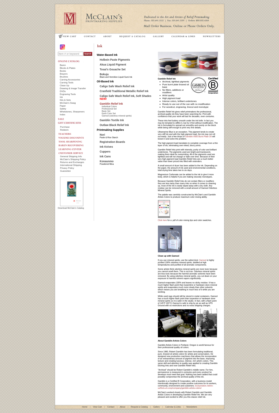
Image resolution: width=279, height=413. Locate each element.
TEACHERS (74, 133)
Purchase (65, 127)
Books (63, 71)
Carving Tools (66, 82)
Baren (63, 65)
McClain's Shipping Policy (73, 159)
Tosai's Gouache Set (113, 69)
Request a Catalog (139, 407)
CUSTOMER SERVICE (74, 152)
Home (84, 407)
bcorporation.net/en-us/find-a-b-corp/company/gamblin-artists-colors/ (185, 387)
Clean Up (64, 85)
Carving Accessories (70, 79)
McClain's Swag (68, 103)
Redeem (64, 129)
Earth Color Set (109, 113)
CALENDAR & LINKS (183, 36)
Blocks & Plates (68, 68)
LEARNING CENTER (74, 148)
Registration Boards (112, 142)
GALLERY (158, 36)
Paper (63, 105)
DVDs (63, 91)
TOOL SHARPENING (74, 140)
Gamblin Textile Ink (112, 120)
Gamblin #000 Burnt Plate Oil (198, 136)
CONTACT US (90, 36)
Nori (102, 134)
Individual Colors (109, 106)
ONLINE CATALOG (71, 61)
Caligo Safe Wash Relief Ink (117, 86)
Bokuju (104, 74)
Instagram (63, 47)
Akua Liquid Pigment (113, 64)
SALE (71, 118)
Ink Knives (106, 146)
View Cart (97, 407)
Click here (162, 220)
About (122, 407)
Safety (63, 108)
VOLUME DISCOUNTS (74, 137)
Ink (61, 97)
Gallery (156, 407)
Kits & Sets (65, 100)
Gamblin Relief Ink (111, 103)
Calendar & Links (173, 407)
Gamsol (202, 260)
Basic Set (106, 111)
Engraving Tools (68, 94)
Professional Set (109, 109)
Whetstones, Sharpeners (72, 111)
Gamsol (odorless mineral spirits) (117, 116)
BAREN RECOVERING (74, 144)
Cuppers (105, 151)
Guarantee (65, 171)
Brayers (64, 73)
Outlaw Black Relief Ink (114, 125)
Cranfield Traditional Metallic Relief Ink (124, 91)
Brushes (64, 76)
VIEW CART (67, 36)
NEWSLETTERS (211, 36)
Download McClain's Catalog (71, 206)
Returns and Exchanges (72, 162)
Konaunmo (107, 161)
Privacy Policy (67, 168)
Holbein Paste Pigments (115, 59)
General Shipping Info (71, 156)
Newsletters (191, 407)
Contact (110, 407)
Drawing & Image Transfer (73, 88)
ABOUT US (107, 36)
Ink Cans (105, 156)
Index (62, 114)
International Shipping (71, 165)
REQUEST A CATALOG (132, 36)
